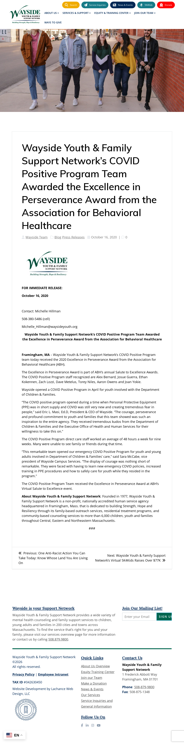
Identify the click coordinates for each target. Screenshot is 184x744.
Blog (57, 237)
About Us (50, 13)
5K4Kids (146, 5)
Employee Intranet (53, 674)
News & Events (123, 5)
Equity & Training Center (111, 13)
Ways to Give (53, 22)
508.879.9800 (58, 639)
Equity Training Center (97, 672)
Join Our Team (143, 13)
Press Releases (73, 237)
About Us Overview (95, 666)
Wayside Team (37, 237)
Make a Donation (94, 683)
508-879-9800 (144, 687)
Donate (166, 5)
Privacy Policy (23, 674)
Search (71, 5)
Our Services (90, 695)
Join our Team (91, 677)
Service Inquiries (95, 5)
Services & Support (76, 13)
